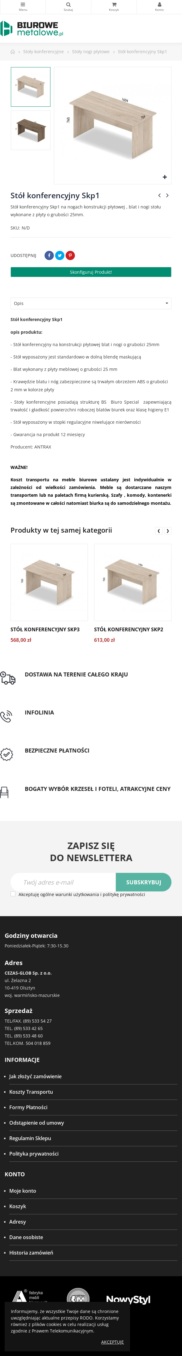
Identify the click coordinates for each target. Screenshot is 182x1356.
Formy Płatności (28, 1107)
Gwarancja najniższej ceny (55, 796)
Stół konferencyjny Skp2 (128, 629)
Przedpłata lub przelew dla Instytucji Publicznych (81, 758)
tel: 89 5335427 (42, 719)
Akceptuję (112, 1342)
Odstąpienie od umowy (36, 1122)
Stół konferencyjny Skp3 (45, 629)
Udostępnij (49, 255)
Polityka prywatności (33, 1153)
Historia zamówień (31, 1252)
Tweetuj (59, 255)
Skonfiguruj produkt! (91, 272)
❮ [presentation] (158, 530)
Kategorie (23, 4)
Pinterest (70, 255)
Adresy (17, 1221)
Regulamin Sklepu (30, 1138)
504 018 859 (38, 1043)
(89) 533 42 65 (28, 1028)
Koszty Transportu (31, 1091)
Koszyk (17, 1206)
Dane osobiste (26, 1237)
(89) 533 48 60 (28, 1036)
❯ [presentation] (167, 530)
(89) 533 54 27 (37, 1021)
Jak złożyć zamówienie (35, 1076)
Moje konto (22, 1190)
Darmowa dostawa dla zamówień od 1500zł (75, 681)
